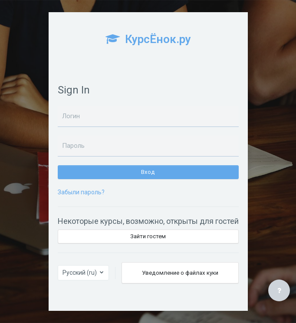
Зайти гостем (148, 236)
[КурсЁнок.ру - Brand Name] (148, 43)
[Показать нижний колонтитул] (279, 290)
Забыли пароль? (81, 192)
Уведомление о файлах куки (180, 273)
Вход (148, 172)
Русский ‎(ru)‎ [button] (80, 272)
